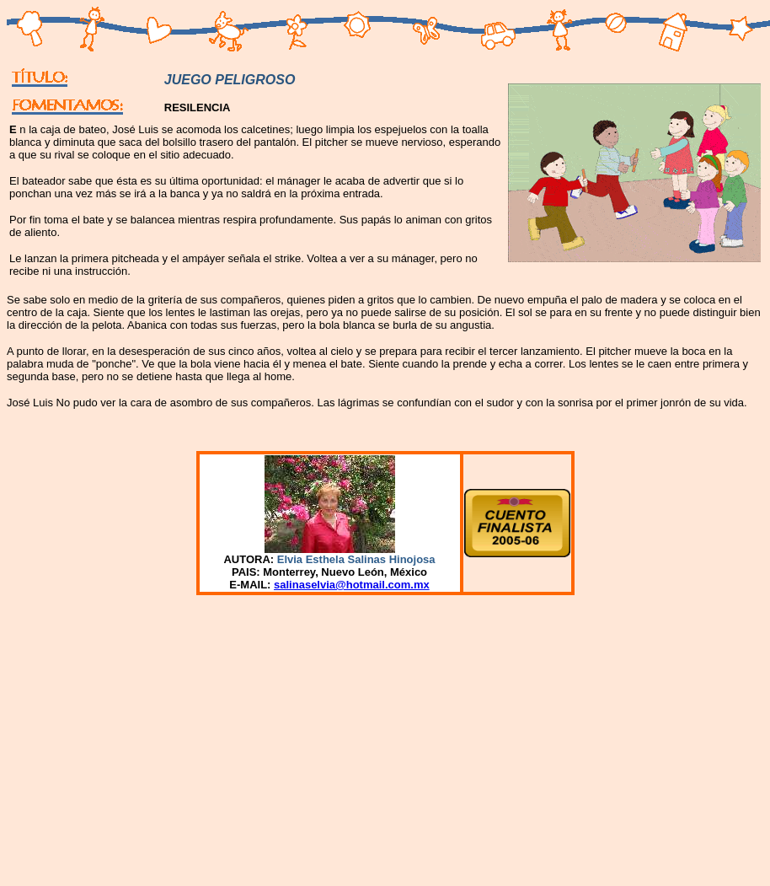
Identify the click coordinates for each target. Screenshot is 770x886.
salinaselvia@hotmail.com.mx (352, 584)
